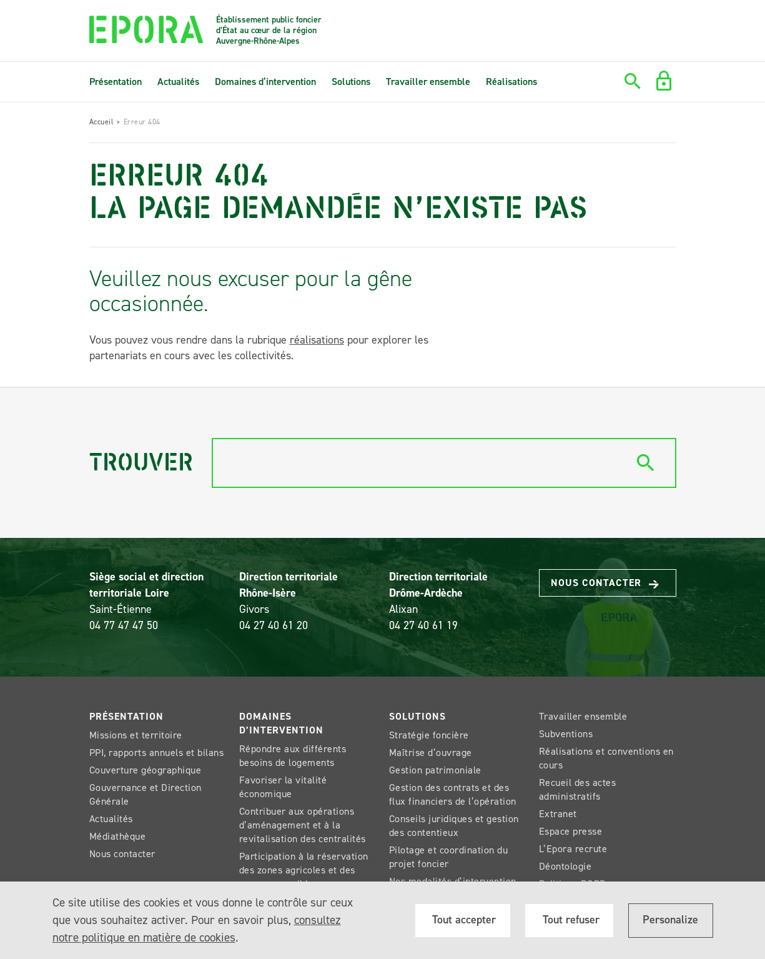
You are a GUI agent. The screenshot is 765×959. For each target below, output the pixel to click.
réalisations (317, 339)
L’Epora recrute (573, 848)
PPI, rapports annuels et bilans (156, 752)
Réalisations (511, 81)
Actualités (178, 81)
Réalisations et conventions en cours (606, 758)
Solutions (351, 81)
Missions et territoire (135, 735)
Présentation (115, 81)
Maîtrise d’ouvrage (430, 752)
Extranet (558, 813)
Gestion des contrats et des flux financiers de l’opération (452, 794)
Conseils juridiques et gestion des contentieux (454, 825)
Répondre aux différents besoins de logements (293, 755)
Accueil (101, 122)
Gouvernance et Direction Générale (145, 794)
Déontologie (565, 866)
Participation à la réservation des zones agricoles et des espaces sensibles (303, 870)
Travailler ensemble (428, 81)
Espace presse (571, 831)
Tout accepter (462, 919)
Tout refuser (570, 919)
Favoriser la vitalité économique (283, 786)
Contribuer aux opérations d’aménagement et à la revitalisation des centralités (302, 825)
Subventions (566, 733)
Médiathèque (117, 836)
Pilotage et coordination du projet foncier (448, 856)
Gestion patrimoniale (435, 770)
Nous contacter (610, 583)
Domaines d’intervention (265, 81)
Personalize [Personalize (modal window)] (670, 919)
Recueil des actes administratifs (577, 789)
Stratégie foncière (429, 735)
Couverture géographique (145, 770)
